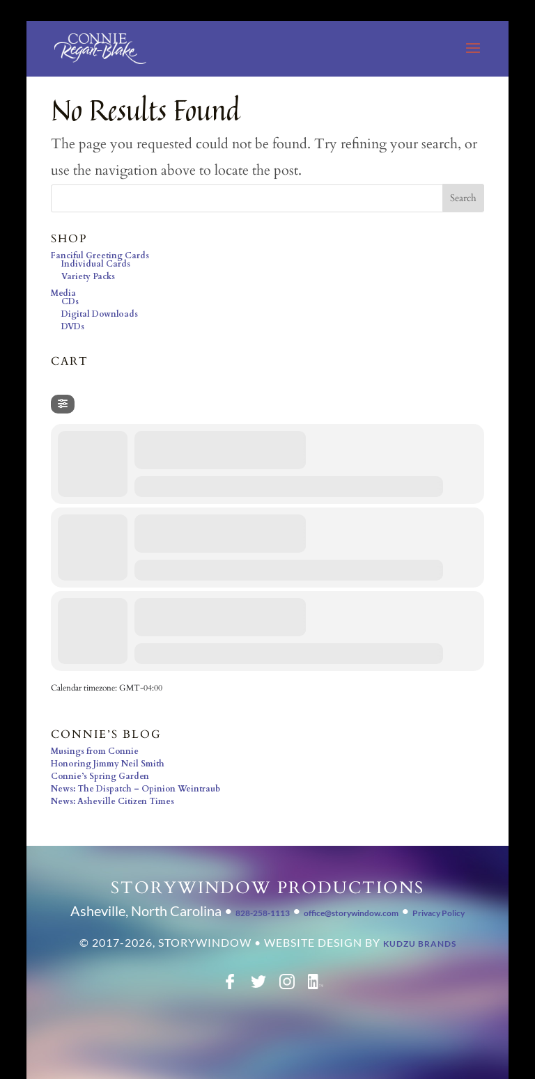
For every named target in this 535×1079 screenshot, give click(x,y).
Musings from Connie (95, 751)
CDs (70, 301)
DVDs (72, 326)
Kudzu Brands (419, 943)
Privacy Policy (438, 913)
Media (63, 293)
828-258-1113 (262, 913)
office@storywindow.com (351, 913)
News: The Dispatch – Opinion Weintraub (135, 789)
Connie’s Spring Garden (100, 776)
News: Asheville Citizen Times (112, 801)
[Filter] (63, 404)
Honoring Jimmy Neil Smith (107, 763)
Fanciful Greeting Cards (100, 255)
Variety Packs (88, 276)
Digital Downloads (99, 314)
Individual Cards (95, 264)
